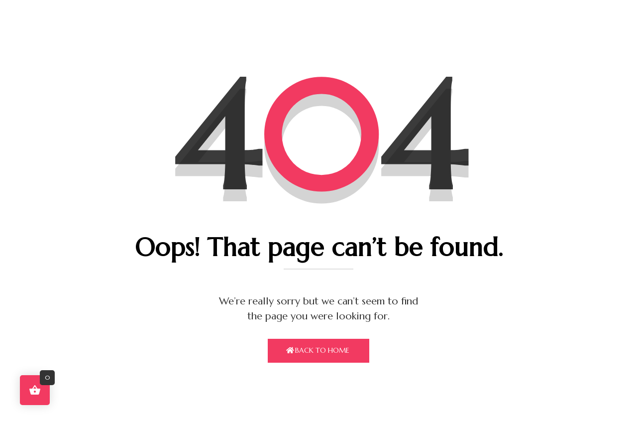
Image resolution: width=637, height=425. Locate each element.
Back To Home (322, 350)
